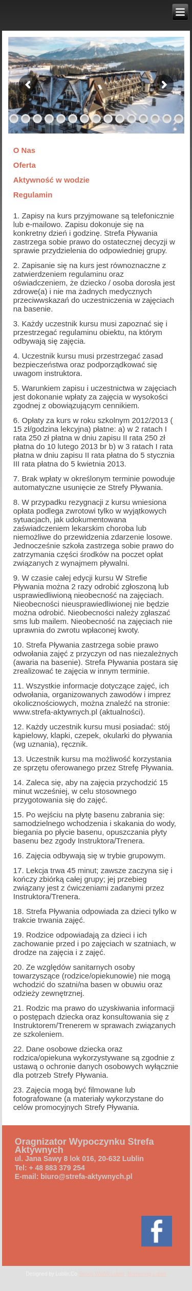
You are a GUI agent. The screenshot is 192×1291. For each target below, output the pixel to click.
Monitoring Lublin (146, 1274)
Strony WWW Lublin (101, 1274)
